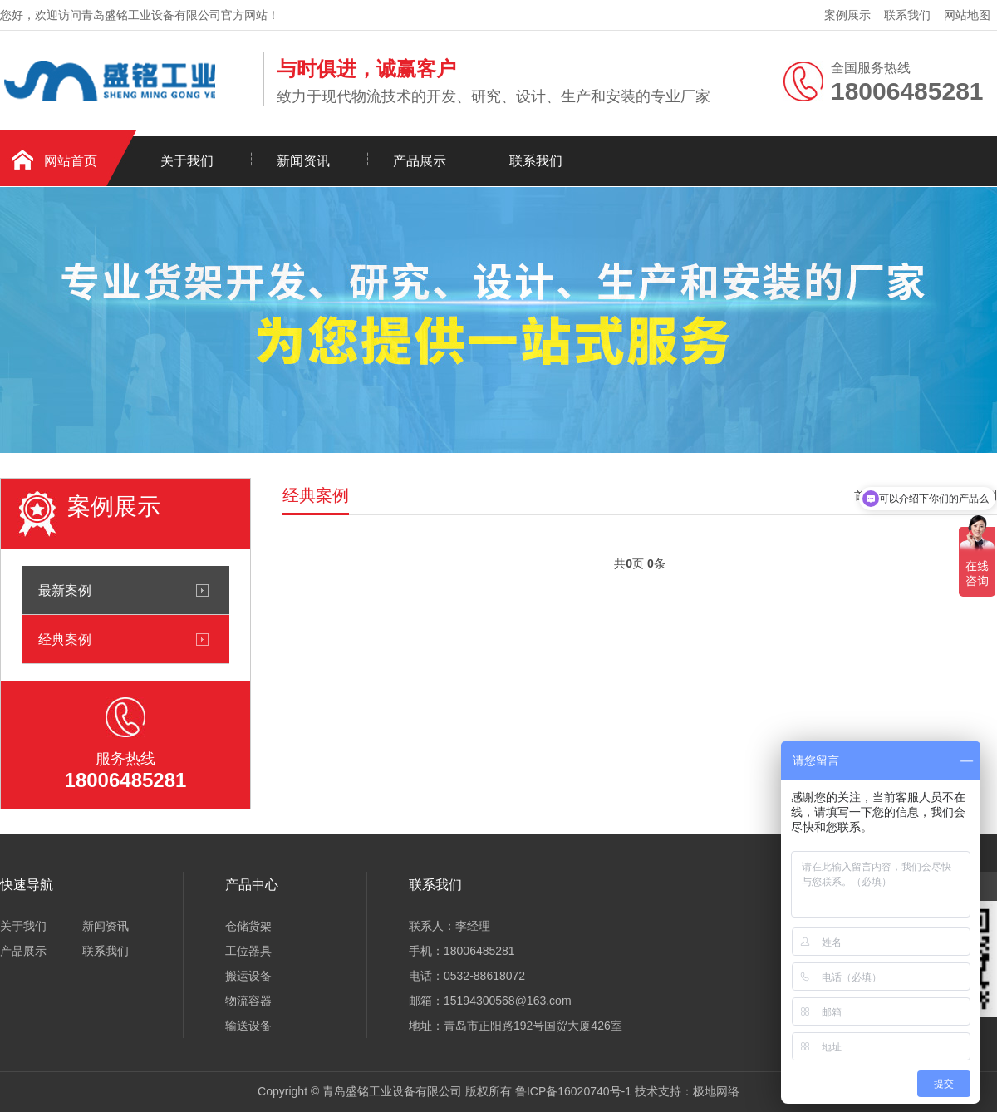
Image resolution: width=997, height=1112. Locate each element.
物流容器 (248, 1000)
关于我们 (187, 161)
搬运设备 (248, 975)
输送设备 (248, 1025)
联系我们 (907, 15)
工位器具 (248, 950)
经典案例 (64, 639)
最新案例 (64, 590)
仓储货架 (248, 925)
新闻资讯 (303, 161)
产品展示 (419, 161)
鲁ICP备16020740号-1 (573, 1091)
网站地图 (967, 15)
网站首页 (70, 161)
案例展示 (847, 15)
